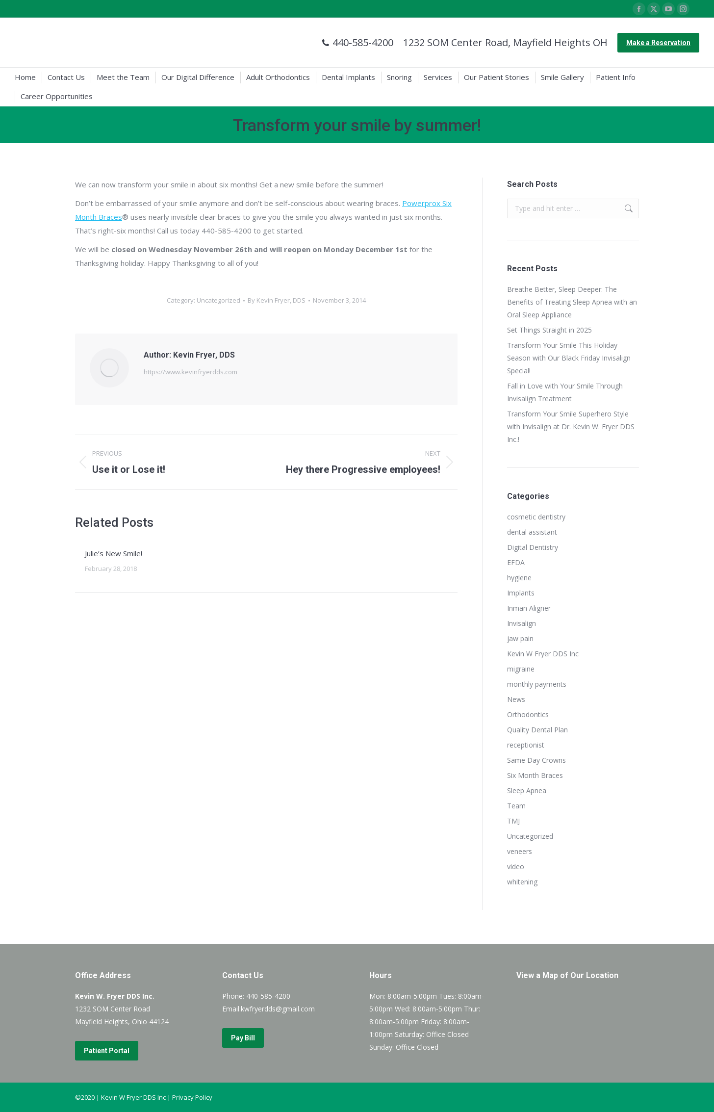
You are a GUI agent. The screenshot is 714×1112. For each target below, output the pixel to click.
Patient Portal (106, 1051)
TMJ (513, 821)
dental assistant (532, 532)
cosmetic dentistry (536, 516)
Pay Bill (243, 1038)
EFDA (516, 562)
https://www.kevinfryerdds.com (190, 371)
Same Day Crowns (536, 760)
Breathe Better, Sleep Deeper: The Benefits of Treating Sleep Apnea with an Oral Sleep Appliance (572, 301)
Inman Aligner (529, 608)
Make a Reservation (658, 43)
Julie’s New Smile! (113, 553)
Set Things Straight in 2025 (549, 330)
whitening (522, 881)
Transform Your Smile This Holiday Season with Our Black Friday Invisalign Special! (569, 357)
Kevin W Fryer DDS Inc (543, 653)
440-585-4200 (357, 43)
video (515, 866)
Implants (521, 592)
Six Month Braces (535, 775)
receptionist (525, 745)
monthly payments (536, 684)
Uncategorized (218, 300)
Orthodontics (528, 714)
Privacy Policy (192, 1097)
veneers (519, 851)
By (277, 300)
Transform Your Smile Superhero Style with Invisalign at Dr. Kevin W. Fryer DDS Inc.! (571, 426)
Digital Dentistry (532, 547)
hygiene (519, 577)
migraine (521, 668)
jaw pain (520, 638)
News (516, 699)
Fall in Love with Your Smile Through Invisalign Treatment (565, 392)
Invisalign (521, 623)
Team (516, 805)
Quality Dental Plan (537, 729)
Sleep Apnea (526, 790)
